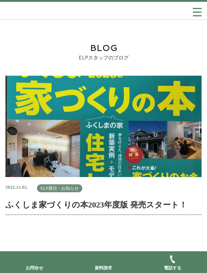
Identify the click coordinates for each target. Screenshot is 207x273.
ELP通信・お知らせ (60, 188)
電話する (172, 262)
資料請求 (103, 267)
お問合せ (34, 267)
